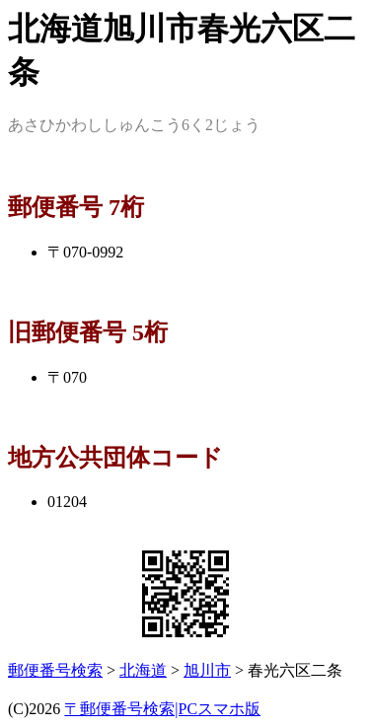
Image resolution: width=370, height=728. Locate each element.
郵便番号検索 (55, 670)
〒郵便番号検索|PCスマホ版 (162, 708)
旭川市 (207, 670)
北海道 (143, 670)
